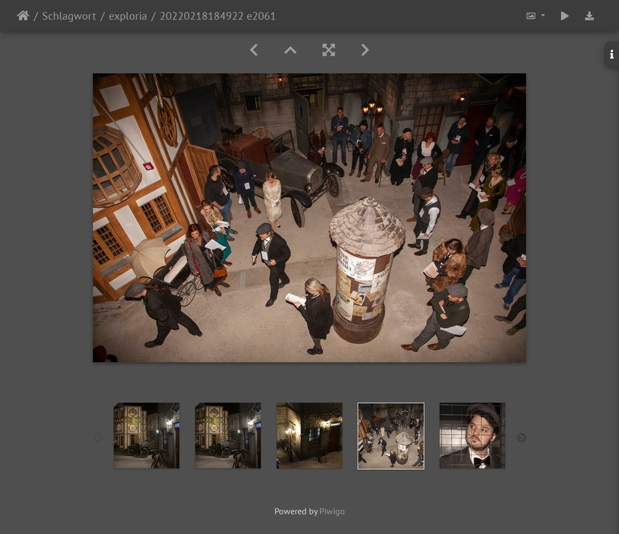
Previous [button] (97, 438)
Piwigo (332, 511)
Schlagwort (69, 16)
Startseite (23, 16)
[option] (147, 435)
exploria (128, 16)
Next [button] (521, 438)
